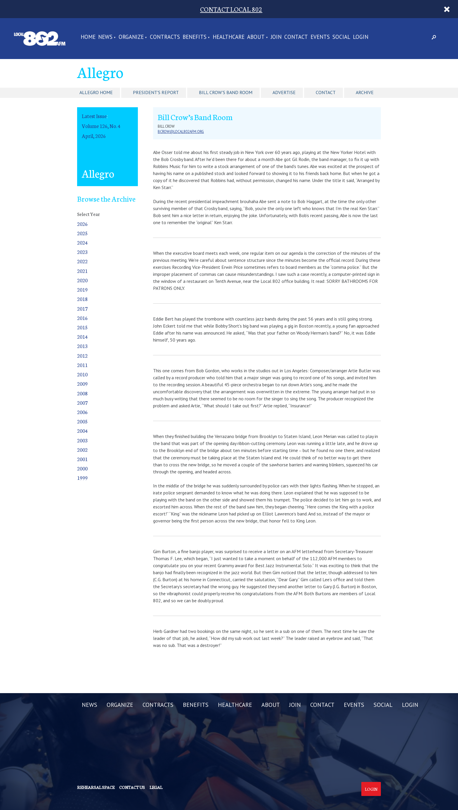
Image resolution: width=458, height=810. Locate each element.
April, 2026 (94, 135)
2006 (82, 412)
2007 (82, 402)
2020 (82, 280)
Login (371, 789)
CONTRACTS (165, 37)
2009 (82, 383)
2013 (82, 345)
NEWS (105, 37)
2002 (82, 449)
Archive (365, 92)
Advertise (284, 92)
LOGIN (360, 37)
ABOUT (256, 37)
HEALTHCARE (228, 37)
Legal (156, 787)
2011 (82, 364)
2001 (82, 459)
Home (88, 37)
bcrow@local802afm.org (181, 131)
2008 (82, 393)
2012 (82, 355)
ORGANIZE (131, 37)
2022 (82, 261)
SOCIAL (341, 37)
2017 (82, 308)
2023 (82, 251)
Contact (326, 92)
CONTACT (296, 37)
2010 (82, 374)
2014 (82, 336)
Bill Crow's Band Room (225, 92)
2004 (82, 430)
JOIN (276, 37)
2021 (82, 270)
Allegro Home (96, 92)
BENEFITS (195, 37)
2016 (82, 317)
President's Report (156, 92)
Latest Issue (94, 116)
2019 (82, 289)
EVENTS (320, 37)
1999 (82, 477)
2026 (82, 223)
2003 (82, 440)
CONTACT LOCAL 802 (231, 8)
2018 (82, 298)
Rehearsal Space (95, 787)
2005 (82, 421)
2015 (82, 327)
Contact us (132, 787)
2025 (82, 233)
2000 (82, 468)
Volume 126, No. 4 (101, 125)
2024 (82, 242)
